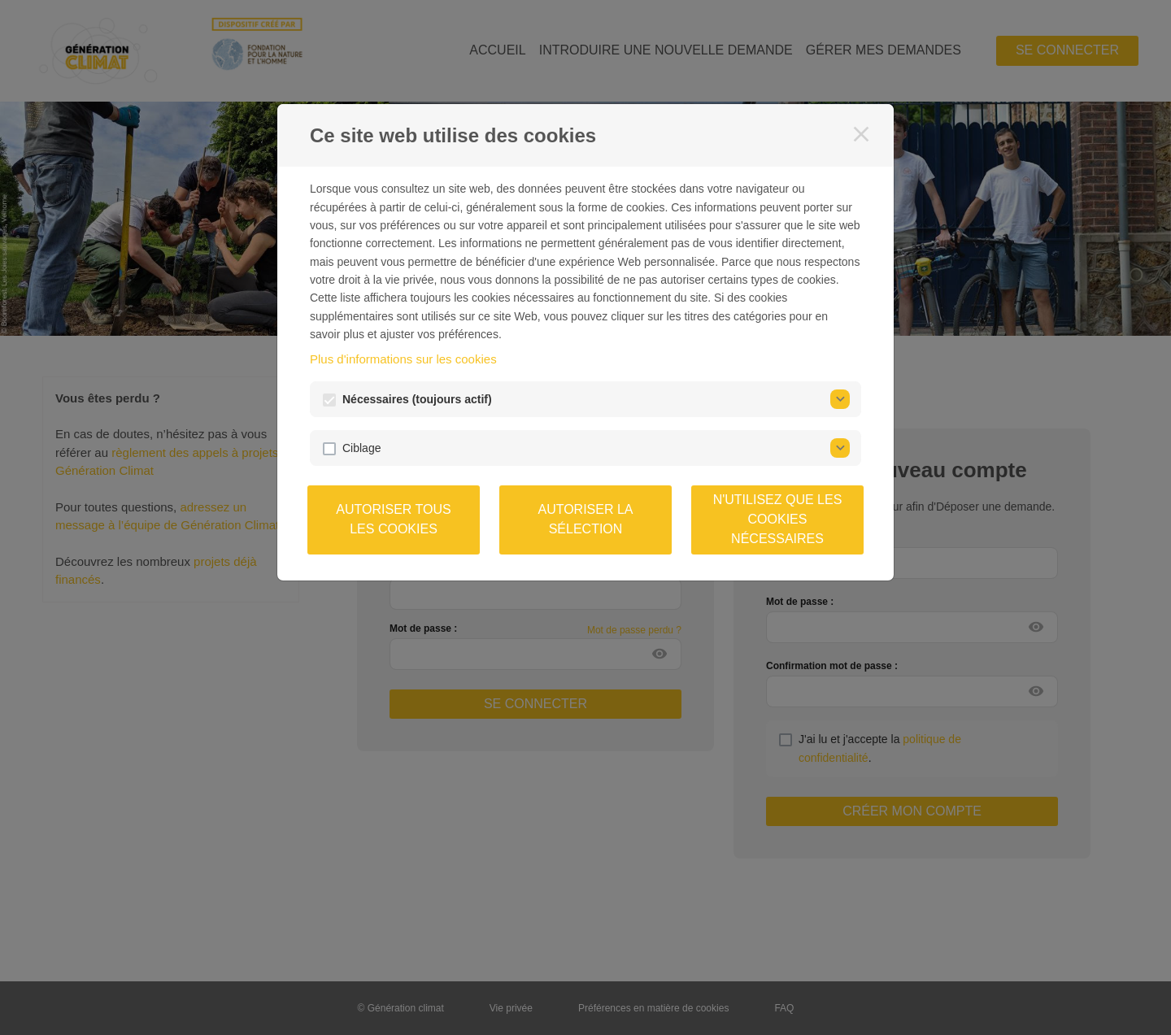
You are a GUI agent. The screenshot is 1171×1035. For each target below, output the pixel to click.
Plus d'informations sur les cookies (403, 359)
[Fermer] (861, 134)
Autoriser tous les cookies (393, 519)
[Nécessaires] (840, 399)
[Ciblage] (840, 448)
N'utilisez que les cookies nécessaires (777, 519)
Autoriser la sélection (585, 519)
